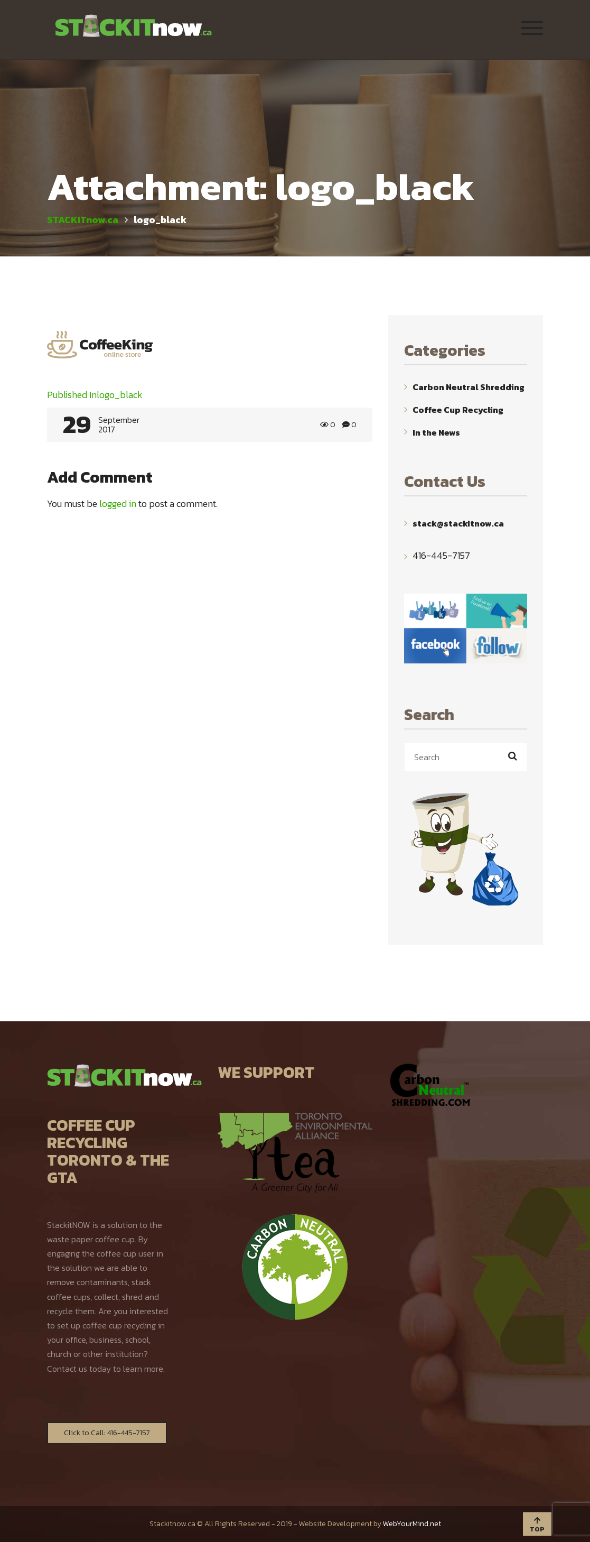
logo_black (95, 394)
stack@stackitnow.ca (458, 523)
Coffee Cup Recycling (458, 409)
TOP (537, 1525)
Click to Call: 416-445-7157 (107, 1432)
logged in (117, 503)
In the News (436, 432)
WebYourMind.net (412, 1523)
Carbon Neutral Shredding (469, 387)
